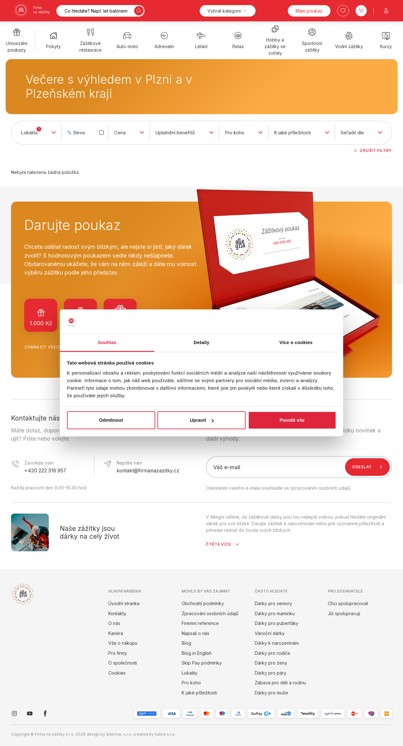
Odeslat (368, 467)
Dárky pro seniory (273, 603)
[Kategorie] (228, 11)
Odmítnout (111, 420)
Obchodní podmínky (203, 603)
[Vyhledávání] (100, 11)
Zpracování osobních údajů (210, 613)
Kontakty (117, 613)
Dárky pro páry (270, 673)
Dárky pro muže (271, 692)
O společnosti (122, 662)
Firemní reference (200, 623)
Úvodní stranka (123, 603)
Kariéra (115, 633)
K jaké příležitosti (199, 692)
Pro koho (191, 682)
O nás (114, 623)
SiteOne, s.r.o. (119, 734)
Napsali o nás (195, 633)
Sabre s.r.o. (165, 734)
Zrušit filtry (372, 150)
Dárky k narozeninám (277, 643)
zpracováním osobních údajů (320, 488)
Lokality (189, 673)
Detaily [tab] (201, 342)
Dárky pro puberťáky (276, 623)
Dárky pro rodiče (272, 653)
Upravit (202, 420)
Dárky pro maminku (275, 613)
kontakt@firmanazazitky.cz (147, 471)
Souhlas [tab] (107, 342)
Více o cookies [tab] (296, 342)
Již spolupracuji (344, 613)
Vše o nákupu (122, 643)
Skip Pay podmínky (202, 662)
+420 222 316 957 (45, 471)
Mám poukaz (309, 11)
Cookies (117, 673)
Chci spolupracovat (348, 603)
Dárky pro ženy (271, 662)
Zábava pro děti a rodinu (280, 682)
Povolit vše (292, 420)
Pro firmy (117, 653)
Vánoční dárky (270, 633)
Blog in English (197, 653)
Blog (186, 643)
